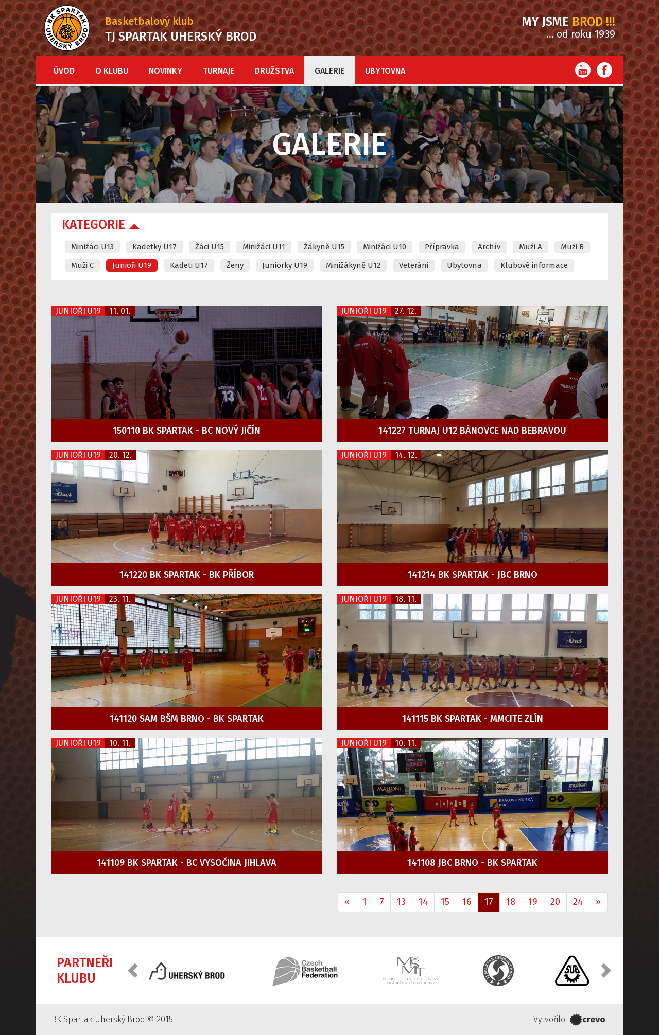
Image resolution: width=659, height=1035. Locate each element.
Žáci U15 (209, 247)
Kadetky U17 (154, 247)
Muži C (82, 265)
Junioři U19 (131, 265)
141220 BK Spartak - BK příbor (186, 574)
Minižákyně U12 (353, 265)
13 (401, 901)
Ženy (235, 265)
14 (423, 901)
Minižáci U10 (384, 247)
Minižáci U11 (263, 247)
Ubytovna (385, 71)
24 (578, 901)
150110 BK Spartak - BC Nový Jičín (187, 430)
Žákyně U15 (324, 247)
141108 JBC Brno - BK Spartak (472, 862)
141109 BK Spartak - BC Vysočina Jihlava (186, 862)
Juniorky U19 (284, 265)
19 (532, 901)
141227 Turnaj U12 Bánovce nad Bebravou (472, 430)
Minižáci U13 (92, 247)
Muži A (530, 247)
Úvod (64, 71)
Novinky (165, 71)
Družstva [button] (274, 71)
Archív (489, 247)
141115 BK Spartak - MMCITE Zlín (472, 718)
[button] (134, 969)
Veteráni (413, 265)
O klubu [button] (111, 71)
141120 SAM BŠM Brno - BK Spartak (187, 718)
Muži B (572, 247)
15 (445, 901)
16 (467, 901)
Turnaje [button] (218, 71)
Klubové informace (534, 265)
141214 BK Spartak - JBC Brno (472, 574)
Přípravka (442, 247)
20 (555, 901)
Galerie (329, 71)
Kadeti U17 (189, 265)
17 (488, 901)
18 (510, 901)
